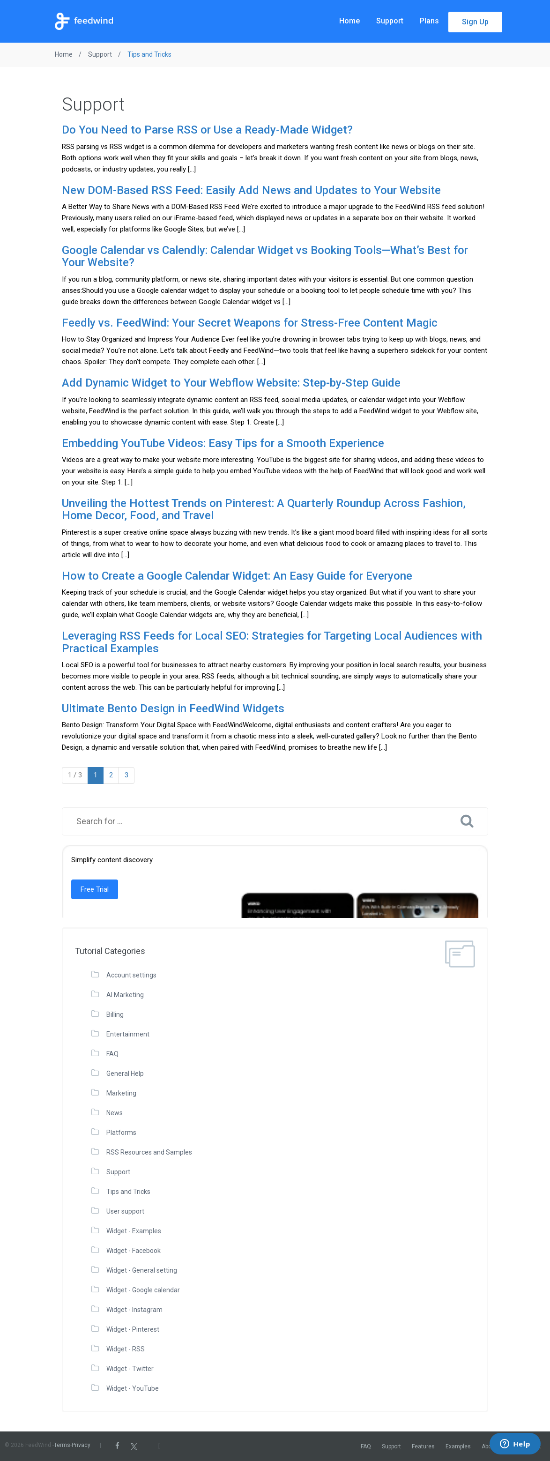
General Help (125, 1073)
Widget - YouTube (132, 1388)
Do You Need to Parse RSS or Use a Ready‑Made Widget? (207, 129)
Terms (62, 1445)
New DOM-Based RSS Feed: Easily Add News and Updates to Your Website (251, 190)
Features (423, 1446)
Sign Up (475, 21)
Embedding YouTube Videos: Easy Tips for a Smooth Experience (223, 443)
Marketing (121, 1093)
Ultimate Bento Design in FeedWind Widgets (173, 708)
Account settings (131, 975)
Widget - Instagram (134, 1309)
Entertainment (127, 1034)
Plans (429, 20)
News (114, 1113)
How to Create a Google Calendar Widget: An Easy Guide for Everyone (237, 575)
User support (125, 1211)
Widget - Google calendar (143, 1290)
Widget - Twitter (130, 1368)
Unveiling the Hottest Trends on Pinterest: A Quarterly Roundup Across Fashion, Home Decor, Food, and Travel (264, 509)
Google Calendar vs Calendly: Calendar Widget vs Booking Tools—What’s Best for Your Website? (265, 256)
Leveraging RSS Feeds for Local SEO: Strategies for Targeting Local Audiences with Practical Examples (272, 642)
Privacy (81, 1445)
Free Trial (95, 889)
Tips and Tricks (128, 1191)
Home (349, 20)
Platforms (121, 1132)
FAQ (112, 1054)
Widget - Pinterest (132, 1329)
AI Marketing (125, 995)
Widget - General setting (141, 1270)
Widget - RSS (125, 1349)
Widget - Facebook (133, 1250)
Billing (115, 1014)
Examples (458, 1446)
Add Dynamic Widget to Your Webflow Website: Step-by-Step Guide (231, 382)
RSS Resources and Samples (149, 1152)
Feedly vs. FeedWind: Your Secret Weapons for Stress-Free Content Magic (250, 322)
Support (389, 20)
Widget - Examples (133, 1231)
